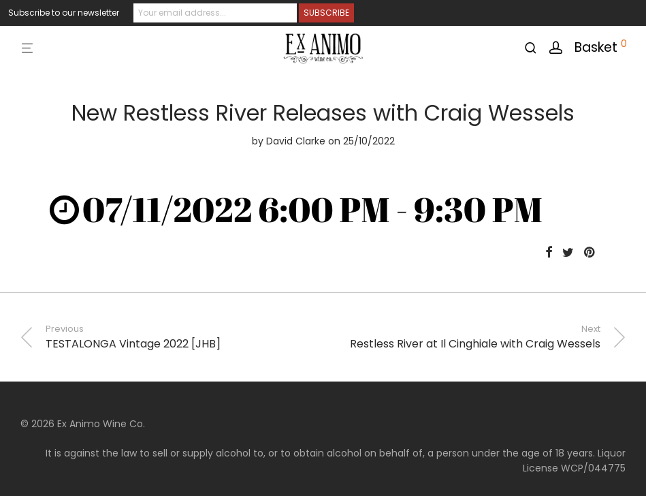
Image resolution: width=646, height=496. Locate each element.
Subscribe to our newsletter (63, 12)
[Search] (535, 48)
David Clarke (295, 141)
